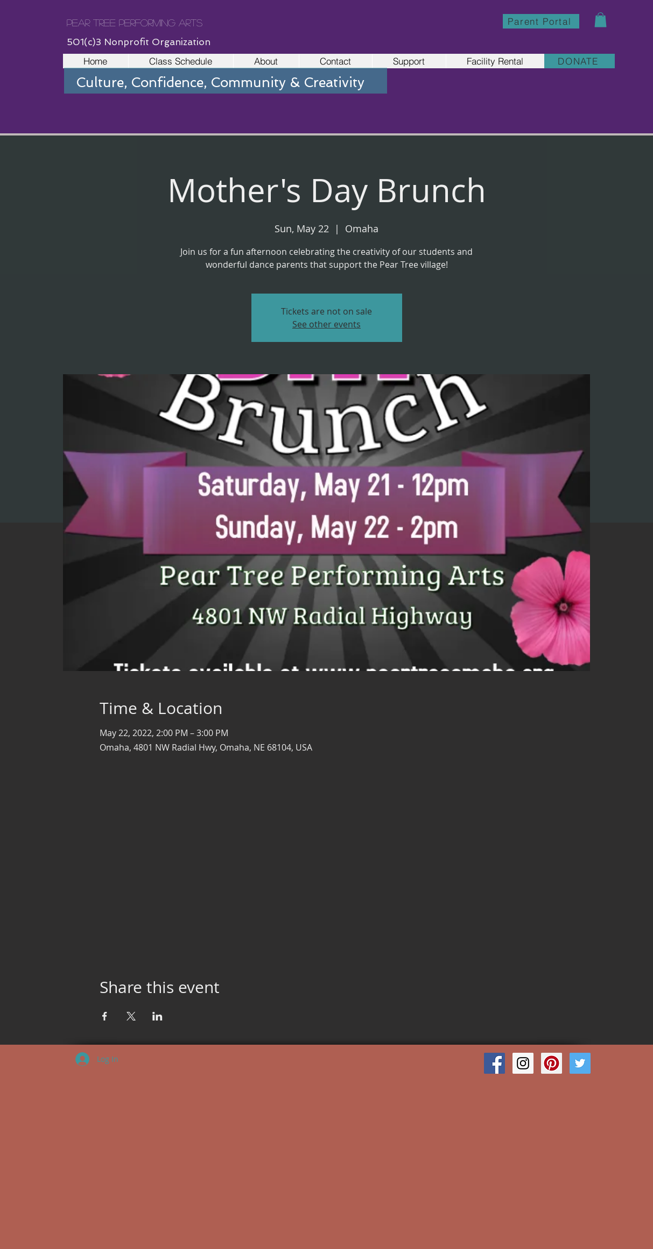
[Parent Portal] (541, 21)
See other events (326, 324)
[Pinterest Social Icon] (551, 1063)
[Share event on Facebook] (105, 1016)
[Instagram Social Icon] (522, 1063)
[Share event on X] (131, 1016)
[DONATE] (579, 61)
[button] (600, 19)
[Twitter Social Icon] (580, 1063)
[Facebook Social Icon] (494, 1063)
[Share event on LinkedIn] (157, 1016)
